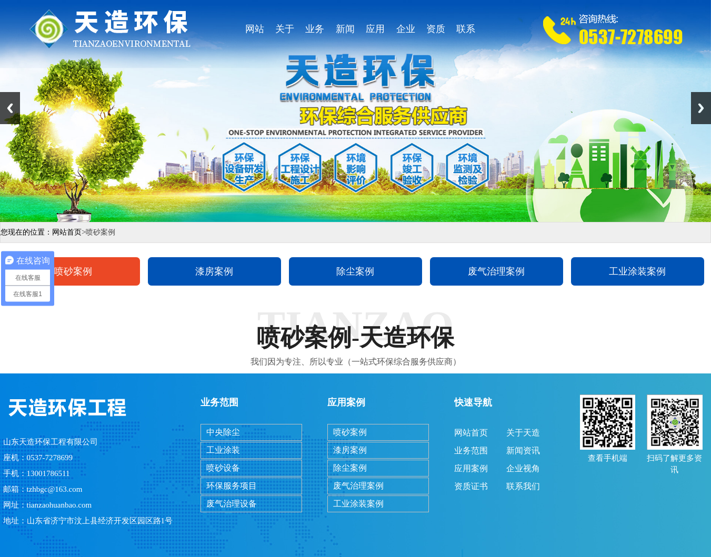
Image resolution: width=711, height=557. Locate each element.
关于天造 (284, 32)
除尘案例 (355, 271)
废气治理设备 (231, 503)
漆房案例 (214, 271)
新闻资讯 (345, 32)
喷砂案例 (73, 271)
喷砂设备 (223, 467)
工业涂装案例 (637, 271)
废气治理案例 (496, 271)
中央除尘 (223, 432)
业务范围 (314, 32)
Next (701, 108)
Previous (10, 108)
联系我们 (465, 32)
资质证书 (435, 32)
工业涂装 (223, 449)
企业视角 (405, 32)
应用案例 (375, 32)
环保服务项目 (231, 485)
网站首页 (254, 32)
